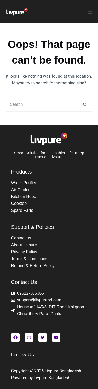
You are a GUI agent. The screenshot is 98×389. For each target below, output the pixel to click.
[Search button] (85, 104)
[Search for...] (42, 104)
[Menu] (90, 11)
